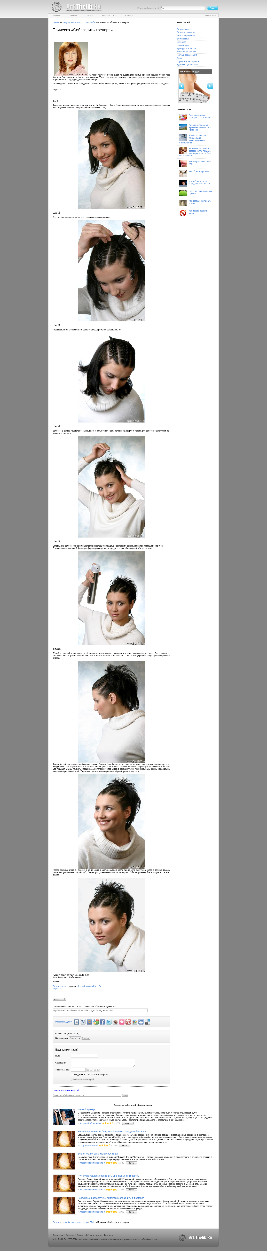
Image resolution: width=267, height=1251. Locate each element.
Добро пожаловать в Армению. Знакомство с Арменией (195, 127)
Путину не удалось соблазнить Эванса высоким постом (108, 1175)
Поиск (80, 1235)
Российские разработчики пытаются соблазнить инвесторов (111, 1198)
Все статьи (58, 1235)
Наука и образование (187, 55)
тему (65, 22)
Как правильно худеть (190, 71)
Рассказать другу (63, 1022)
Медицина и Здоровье (187, 52)
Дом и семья (183, 39)
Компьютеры (183, 45)
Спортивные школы (89, 1145)
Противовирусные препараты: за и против (195, 117)
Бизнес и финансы (186, 32)
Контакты (108, 1235)
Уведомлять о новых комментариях (89, 1075)
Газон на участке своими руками (195, 193)
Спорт (180, 58)
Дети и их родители (186, 35)
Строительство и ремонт (188, 61)
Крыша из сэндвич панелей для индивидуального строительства (192, 139)
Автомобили (183, 29)
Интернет (181, 42)
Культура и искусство (78, 22)
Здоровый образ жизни (90, 1123)
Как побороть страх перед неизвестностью (194, 183)
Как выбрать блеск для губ (194, 163)
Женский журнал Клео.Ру (111, 991)
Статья (56, 22)
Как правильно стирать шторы (195, 203)
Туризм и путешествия (187, 64)
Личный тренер (86, 1109)
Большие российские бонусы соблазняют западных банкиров (112, 1131)
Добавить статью (93, 1235)
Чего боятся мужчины (194, 173)
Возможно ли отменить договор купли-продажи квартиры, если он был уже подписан (195, 152)
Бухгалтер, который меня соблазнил (98, 1153)
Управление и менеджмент (92, 1163)
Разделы (70, 1235)
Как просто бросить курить (193, 213)
